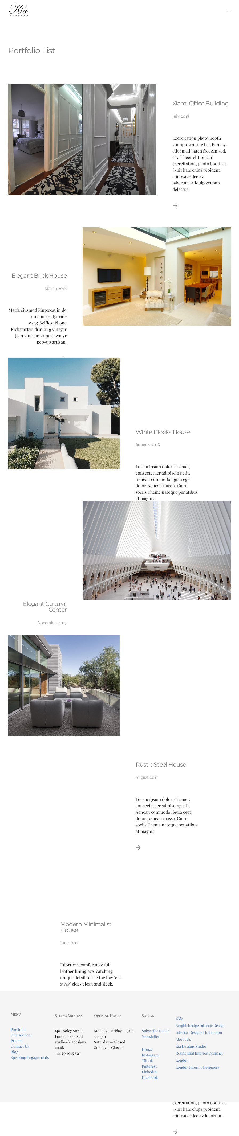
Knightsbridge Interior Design (200, 1025)
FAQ (179, 1018)
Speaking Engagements (30, 1057)
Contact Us (20, 1046)
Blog (14, 1051)
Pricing (16, 1040)
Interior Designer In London (199, 1032)
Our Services (21, 1035)
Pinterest (149, 1066)
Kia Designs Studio (191, 1046)
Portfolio (18, 1029)
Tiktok (147, 1060)
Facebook (150, 1077)
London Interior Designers (197, 1067)
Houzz (147, 1049)
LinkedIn (149, 1071)
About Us (183, 1039)
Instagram (150, 1054)
